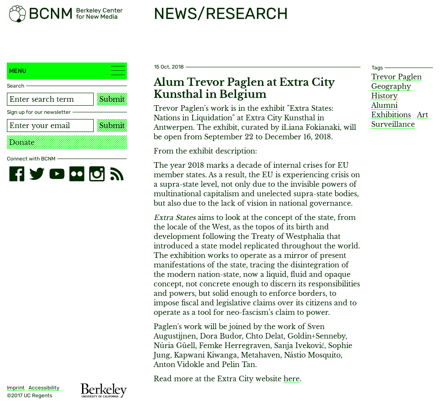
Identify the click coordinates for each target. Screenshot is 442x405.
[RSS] (117, 174)
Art (422, 114)
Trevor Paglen (396, 76)
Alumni (384, 105)
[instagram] (97, 174)
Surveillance (393, 124)
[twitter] (37, 174)
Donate (22, 142)
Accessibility (44, 388)
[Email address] (50, 125)
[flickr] (77, 174)
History (384, 95)
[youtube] (57, 174)
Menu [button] (67, 70)
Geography (391, 86)
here (292, 378)
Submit (112, 99)
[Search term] (50, 99)
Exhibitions (391, 114)
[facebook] (17, 174)
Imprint (16, 388)
